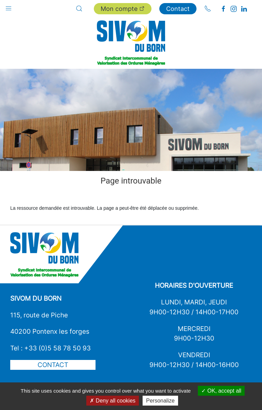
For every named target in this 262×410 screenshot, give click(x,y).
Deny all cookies (112, 401)
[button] (8, 7)
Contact (178, 8)
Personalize (160, 401)
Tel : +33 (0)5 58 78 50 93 (50, 348)
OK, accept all (221, 391)
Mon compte (123, 8)
